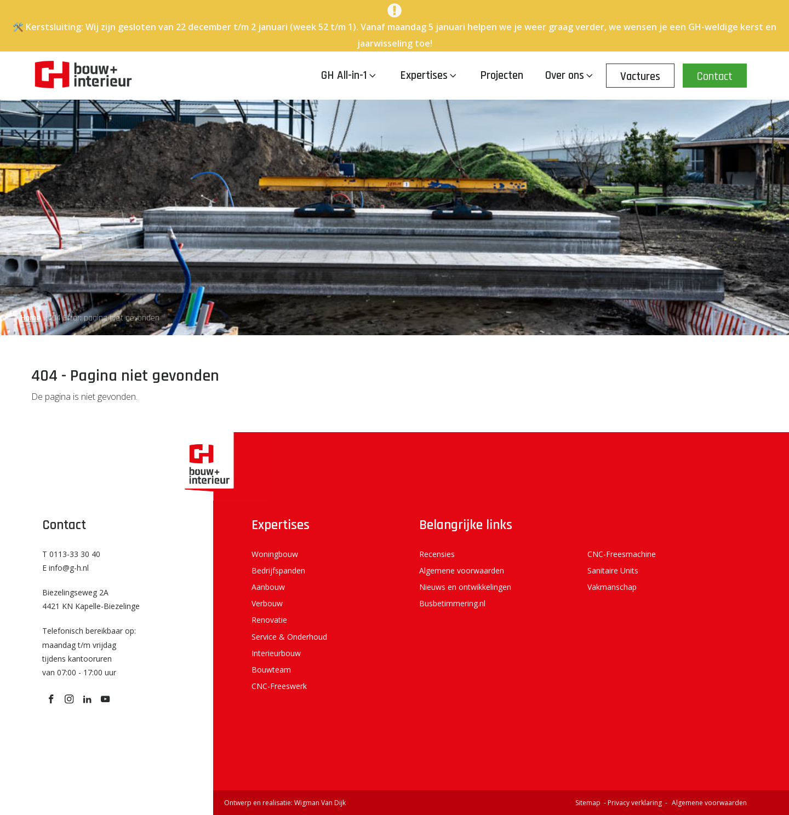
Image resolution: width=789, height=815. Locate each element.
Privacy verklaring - (638, 802)
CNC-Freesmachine (621, 554)
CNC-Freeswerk (279, 686)
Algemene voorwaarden (461, 570)
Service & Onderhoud (289, 637)
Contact (715, 76)
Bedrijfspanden (278, 570)
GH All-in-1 (349, 75)
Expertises (429, 75)
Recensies (437, 554)
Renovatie (269, 620)
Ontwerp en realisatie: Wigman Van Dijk (285, 802)
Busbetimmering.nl (452, 603)
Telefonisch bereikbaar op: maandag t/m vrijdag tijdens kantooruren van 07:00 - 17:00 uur (89, 651)
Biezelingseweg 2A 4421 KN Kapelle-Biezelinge (91, 599)
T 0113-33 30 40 (71, 554)
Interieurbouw (276, 653)
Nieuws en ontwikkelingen (465, 587)
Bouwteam (271, 669)
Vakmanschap (612, 587)
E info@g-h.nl (65, 568)
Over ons (570, 75)
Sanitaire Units (612, 570)
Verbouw (267, 603)
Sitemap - (591, 802)
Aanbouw (268, 587)
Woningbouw (274, 554)
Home (30, 318)
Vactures (640, 76)
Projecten (501, 75)
